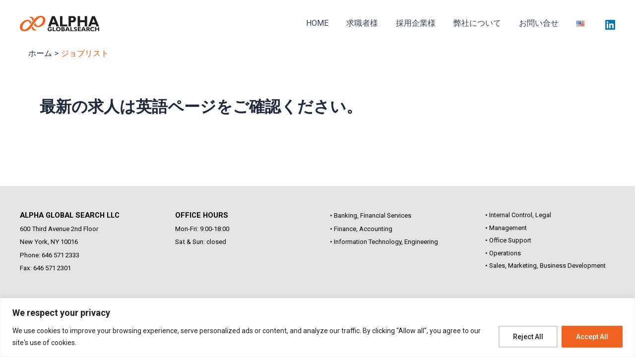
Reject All (528, 337)
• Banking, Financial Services (370, 215)
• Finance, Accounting (361, 229)
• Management (506, 228)
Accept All (592, 337)
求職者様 (371, 27)
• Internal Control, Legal (518, 215)
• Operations (503, 253)
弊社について (482, 27)
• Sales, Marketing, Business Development (545, 265)
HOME (328, 27)
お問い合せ (542, 27)
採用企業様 (423, 27)
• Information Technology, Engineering (384, 241)
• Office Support (508, 240)
